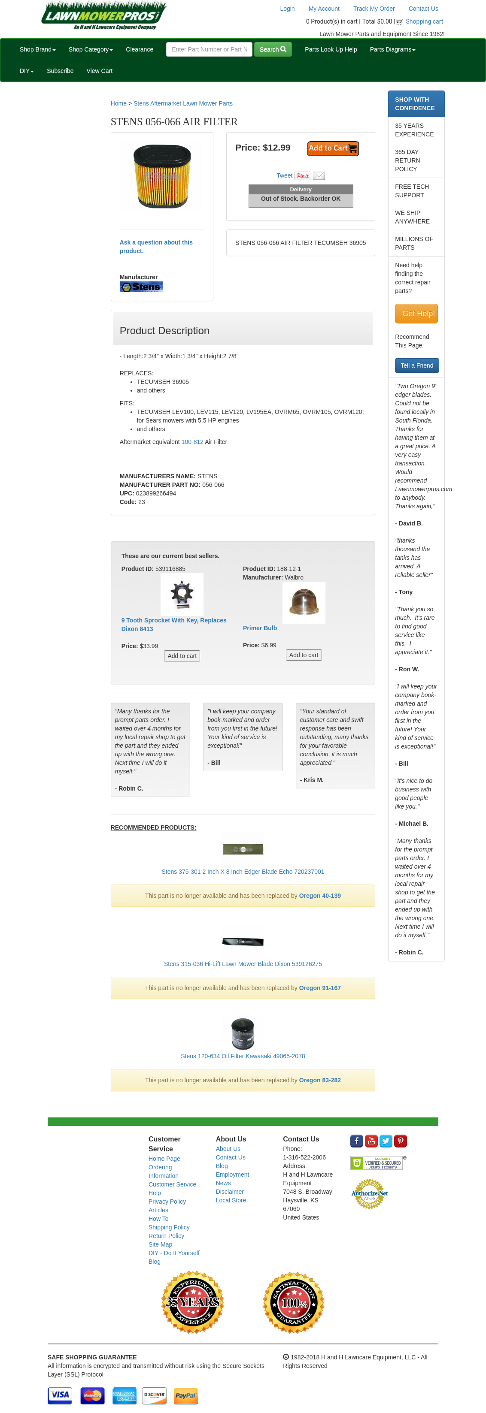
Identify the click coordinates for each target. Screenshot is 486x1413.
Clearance (139, 49)
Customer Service (172, 1184)
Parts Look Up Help (331, 49)
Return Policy (166, 1235)
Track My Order (374, 8)
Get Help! (418, 313)
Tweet (284, 175)
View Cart (99, 70)
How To (158, 1218)
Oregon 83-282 (320, 1080)
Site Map (160, 1244)
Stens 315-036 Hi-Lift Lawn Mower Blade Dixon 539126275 (243, 963)
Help (155, 1193)
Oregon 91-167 (320, 987)
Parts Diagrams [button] (393, 49)
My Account (324, 8)
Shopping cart (424, 21)
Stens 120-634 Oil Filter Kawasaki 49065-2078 (243, 1056)
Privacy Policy (167, 1201)
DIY (27, 70)
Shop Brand (38, 49)
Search (273, 49)
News (223, 1183)
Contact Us (423, 8)
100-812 (193, 441)
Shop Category (91, 49)
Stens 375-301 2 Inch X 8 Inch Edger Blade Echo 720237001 (242, 871)
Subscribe (60, 70)
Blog (155, 1261)
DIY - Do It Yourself (174, 1253)
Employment (232, 1174)
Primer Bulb (260, 628)
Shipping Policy (169, 1227)
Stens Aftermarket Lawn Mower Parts (183, 103)
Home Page (164, 1158)
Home (119, 103)
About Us (228, 1148)
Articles (158, 1210)
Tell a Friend (417, 365)
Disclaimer (230, 1191)
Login (287, 8)
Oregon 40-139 (320, 895)
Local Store (231, 1200)
